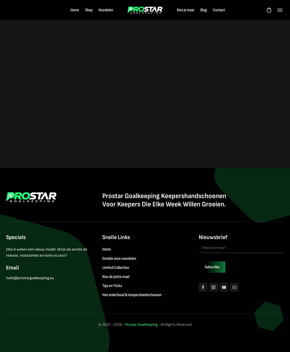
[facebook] (203, 287)
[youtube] (224, 287)
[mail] (234, 287)
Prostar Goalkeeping (141, 324)
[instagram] (213, 287)
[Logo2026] (145, 8)
